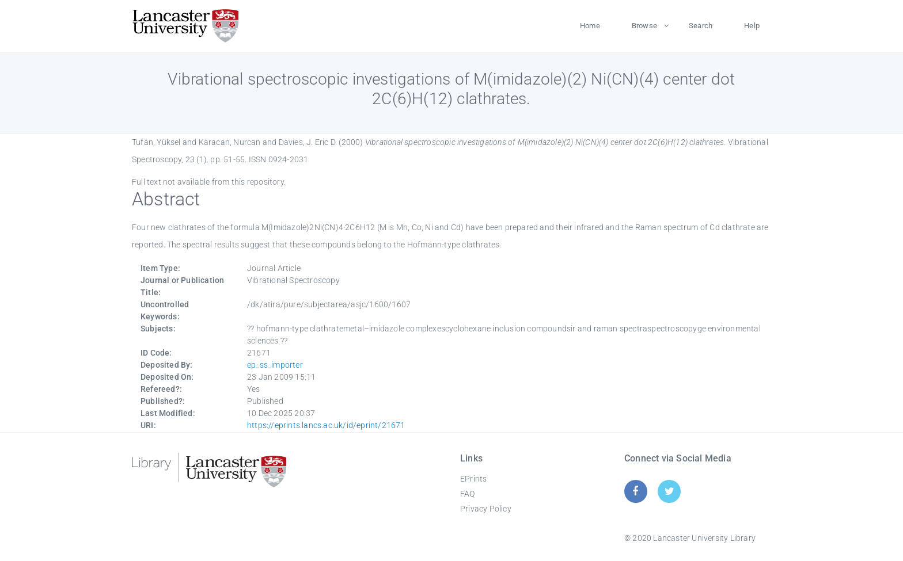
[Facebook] (635, 491)
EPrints (473, 478)
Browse (644, 25)
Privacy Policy (485, 508)
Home (590, 25)
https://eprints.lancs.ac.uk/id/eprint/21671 (326, 425)
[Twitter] (669, 491)
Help (752, 25)
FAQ (467, 493)
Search (700, 25)
